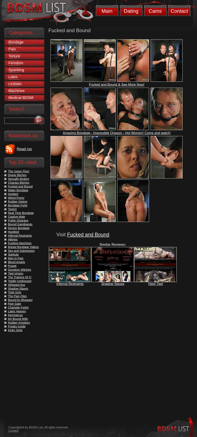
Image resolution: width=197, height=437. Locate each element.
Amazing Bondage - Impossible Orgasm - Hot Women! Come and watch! (117, 133)
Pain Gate (14, 303)
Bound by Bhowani (20, 300)
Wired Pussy (16, 197)
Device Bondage (19, 228)
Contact (179, 11)
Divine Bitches (17, 175)
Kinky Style (15, 330)
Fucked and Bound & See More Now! (116, 84)
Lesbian (15, 84)
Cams (155, 11)
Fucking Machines (20, 243)
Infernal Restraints (70, 284)
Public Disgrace (18, 220)
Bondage (15, 42)
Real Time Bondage (21, 213)
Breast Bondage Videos (23, 247)
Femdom (15, 63)
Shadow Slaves (112, 284)
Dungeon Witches (19, 269)
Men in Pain (15, 258)
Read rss (24, 149)
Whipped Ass (16, 284)
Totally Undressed (19, 281)
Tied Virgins (15, 273)
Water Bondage (18, 190)
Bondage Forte (17, 205)
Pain (12, 49)
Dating (131, 11)
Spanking (16, 70)
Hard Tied (155, 284)
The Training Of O (19, 277)
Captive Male (16, 216)
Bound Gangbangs (20, 224)
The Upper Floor (18, 171)
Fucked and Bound (88, 234)
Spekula (13, 254)
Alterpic (13, 239)
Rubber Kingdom (19, 322)
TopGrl (12, 209)
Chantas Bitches (18, 182)
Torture (14, 56)
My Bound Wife (18, 319)
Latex (13, 77)
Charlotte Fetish (18, 307)
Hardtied (13, 232)
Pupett (12, 266)
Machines (16, 91)
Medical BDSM (20, 98)
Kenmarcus (15, 315)
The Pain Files (17, 296)
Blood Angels (16, 262)
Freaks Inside (17, 326)
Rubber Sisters (17, 201)
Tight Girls (14, 292)
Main (106, 11)
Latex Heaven (17, 311)
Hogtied (13, 194)
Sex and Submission (21, 250)
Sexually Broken (18, 179)
